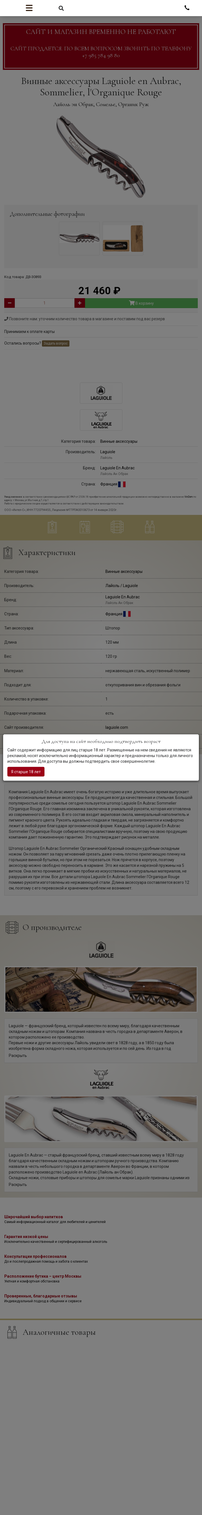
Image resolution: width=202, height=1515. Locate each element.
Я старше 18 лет (26, 772)
